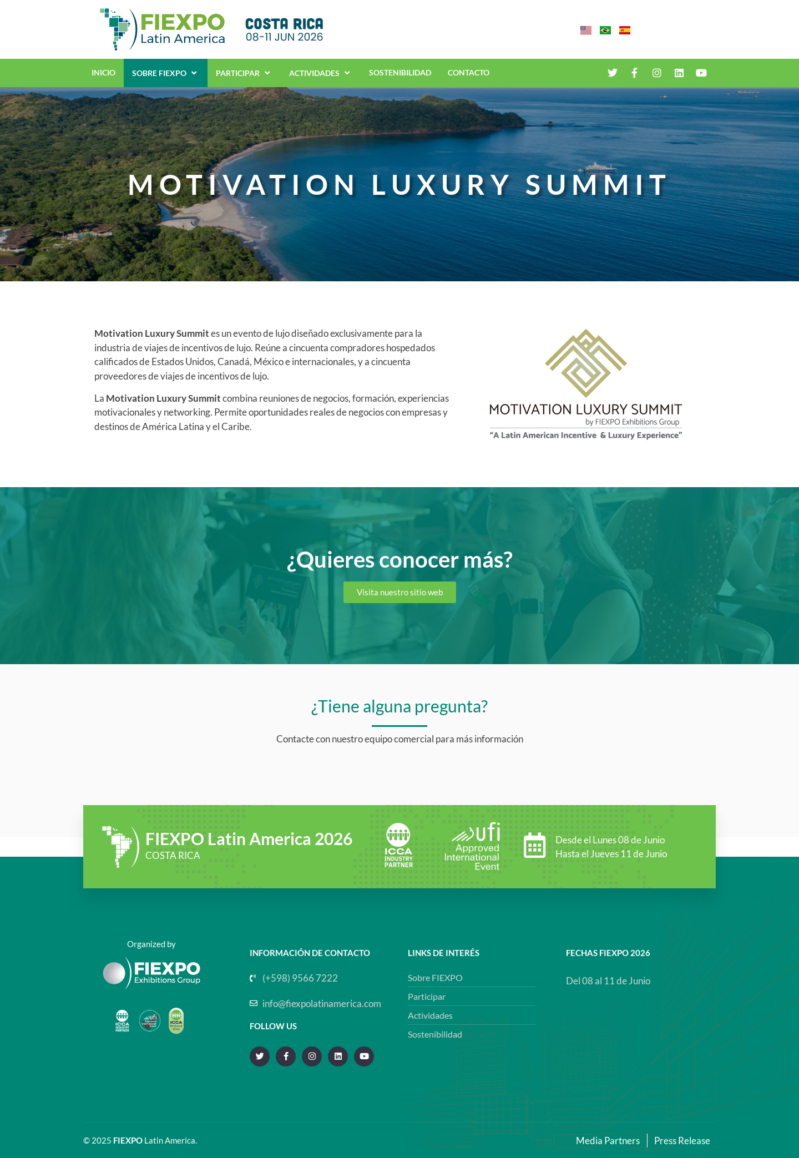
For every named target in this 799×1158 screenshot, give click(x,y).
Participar (244, 72)
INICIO (103, 72)
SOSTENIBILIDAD (400, 72)
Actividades (320, 72)
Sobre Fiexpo (165, 72)
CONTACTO (468, 72)
